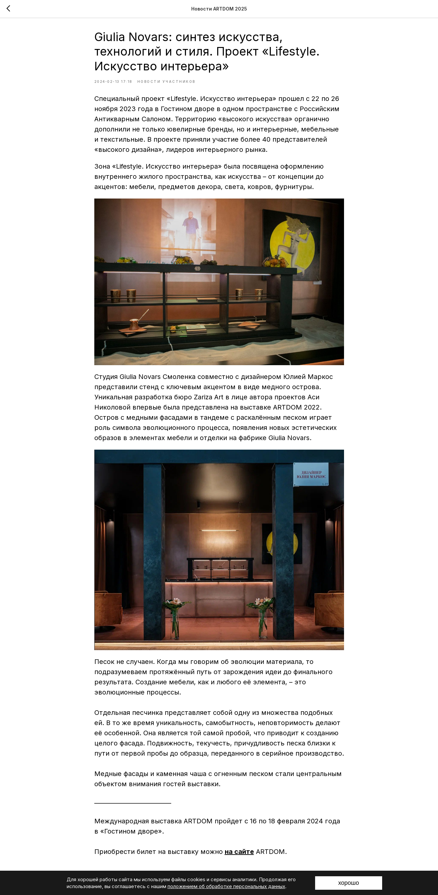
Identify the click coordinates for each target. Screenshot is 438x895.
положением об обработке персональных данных (226, 886)
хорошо (348, 883)
